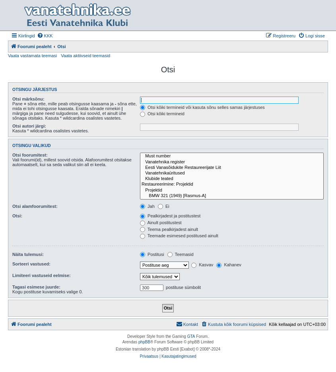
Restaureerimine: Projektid (232, 184)
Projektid (232, 190)
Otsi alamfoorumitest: (35, 206)
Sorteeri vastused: (31, 264)
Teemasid (180, 254)
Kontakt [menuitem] (187, 324)
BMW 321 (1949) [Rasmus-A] (232, 196)
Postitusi (152, 254)
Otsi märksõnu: (28, 99)
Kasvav (202, 264)
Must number (232, 156)
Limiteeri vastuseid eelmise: (41, 275)
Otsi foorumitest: (30, 155)
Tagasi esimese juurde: (36, 287)
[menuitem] (45, 36)
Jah (147, 206)
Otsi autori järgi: (29, 126)
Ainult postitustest (161, 222)
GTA (191, 336)
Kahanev (228, 264)
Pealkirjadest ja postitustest (170, 215)
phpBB (144, 342)
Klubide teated (232, 179)
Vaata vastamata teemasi (32, 55)
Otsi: (17, 215)
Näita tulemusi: (28, 254)
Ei (163, 206)
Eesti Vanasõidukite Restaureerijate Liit (232, 167)
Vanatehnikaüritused (232, 173)
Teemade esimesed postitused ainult (179, 235)
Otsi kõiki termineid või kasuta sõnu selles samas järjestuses (202, 107)
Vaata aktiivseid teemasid (85, 55)
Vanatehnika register (232, 162)
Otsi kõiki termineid (162, 113)
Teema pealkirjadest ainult (169, 229)
